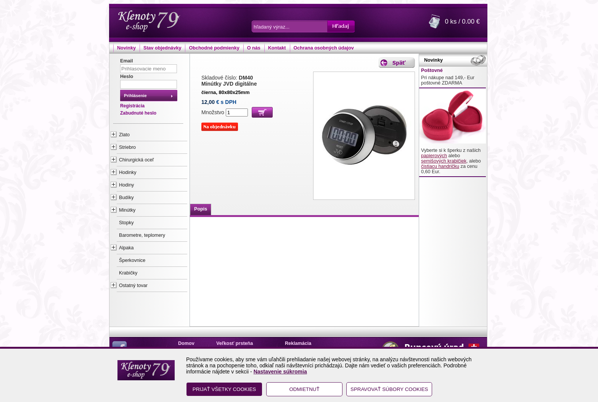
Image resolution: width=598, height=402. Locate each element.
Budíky (126, 197)
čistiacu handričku (440, 166)
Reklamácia (298, 343)
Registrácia (132, 105)
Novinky (126, 48)
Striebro (127, 147)
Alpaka (126, 247)
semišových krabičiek (443, 161)
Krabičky (128, 273)
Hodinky (128, 172)
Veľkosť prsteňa (234, 343)
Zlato (124, 134)
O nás (253, 48)
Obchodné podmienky (214, 48)
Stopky (126, 222)
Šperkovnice (132, 260)
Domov (186, 343)
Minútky (127, 210)
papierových (434, 155)
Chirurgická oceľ (136, 160)
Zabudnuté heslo (138, 113)
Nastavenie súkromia (280, 371)
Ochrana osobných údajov (324, 48)
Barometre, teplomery (142, 235)
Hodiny (126, 185)
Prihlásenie (135, 95)
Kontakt (277, 48)
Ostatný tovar (133, 285)
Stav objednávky (162, 48)
